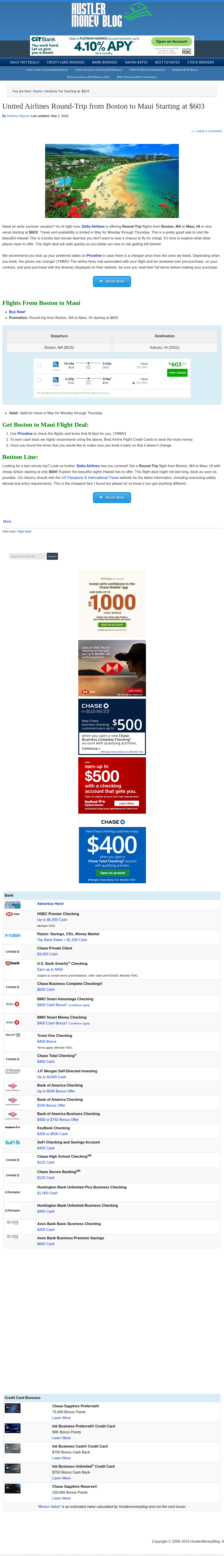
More (7, 523)
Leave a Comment (209, 131)
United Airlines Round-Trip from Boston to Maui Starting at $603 (103, 106)
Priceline (94, 256)
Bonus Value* (50, 1508)
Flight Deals (24, 533)
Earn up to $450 (50, 971)
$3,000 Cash (47, 955)
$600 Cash (46, 1245)
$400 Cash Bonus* (63, 1006)
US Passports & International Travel (89, 478)
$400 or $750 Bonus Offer (58, 1121)
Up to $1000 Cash (51, 1078)
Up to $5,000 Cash (52, 921)
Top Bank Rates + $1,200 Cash (62, 941)
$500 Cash (46, 991)
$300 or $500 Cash (52, 1135)
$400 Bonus (46, 1043)
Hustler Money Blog (112, 15)
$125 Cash (46, 1164)
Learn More (61, 1419)
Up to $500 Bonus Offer (56, 1092)
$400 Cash (46, 1063)
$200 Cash (46, 1231)
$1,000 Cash (47, 1194)
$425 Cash (46, 1149)
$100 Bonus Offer (51, 1107)
